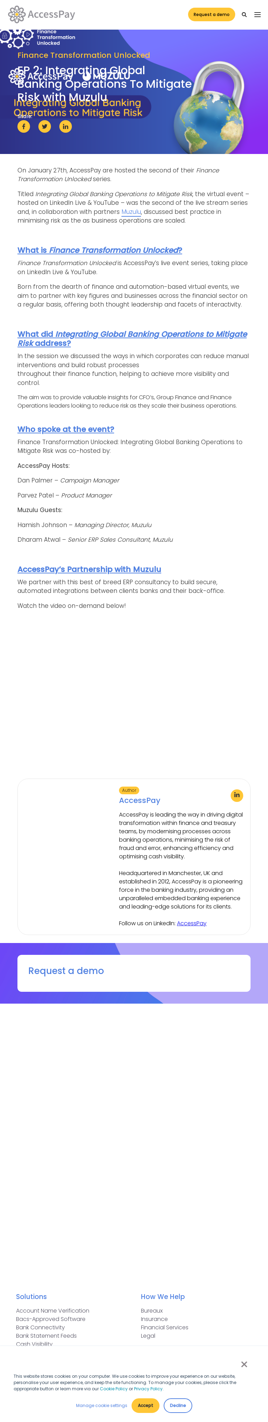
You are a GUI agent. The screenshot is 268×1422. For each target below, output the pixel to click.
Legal (148, 1336)
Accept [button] (145, 1405)
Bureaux (152, 1311)
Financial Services (164, 1327)
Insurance (154, 1319)
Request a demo (210, 15)
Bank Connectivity (40, 1327)
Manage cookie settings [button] (101, 1405)
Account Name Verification (52, 1311)
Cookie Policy (114, 1389)
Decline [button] (178, 1405)
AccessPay (192, 923)
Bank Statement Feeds (46, 1336)
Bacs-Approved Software (50, 1319)
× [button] (244, 1364)
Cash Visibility (34, 1344)
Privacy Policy (148, 1389)
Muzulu (131, 212)
